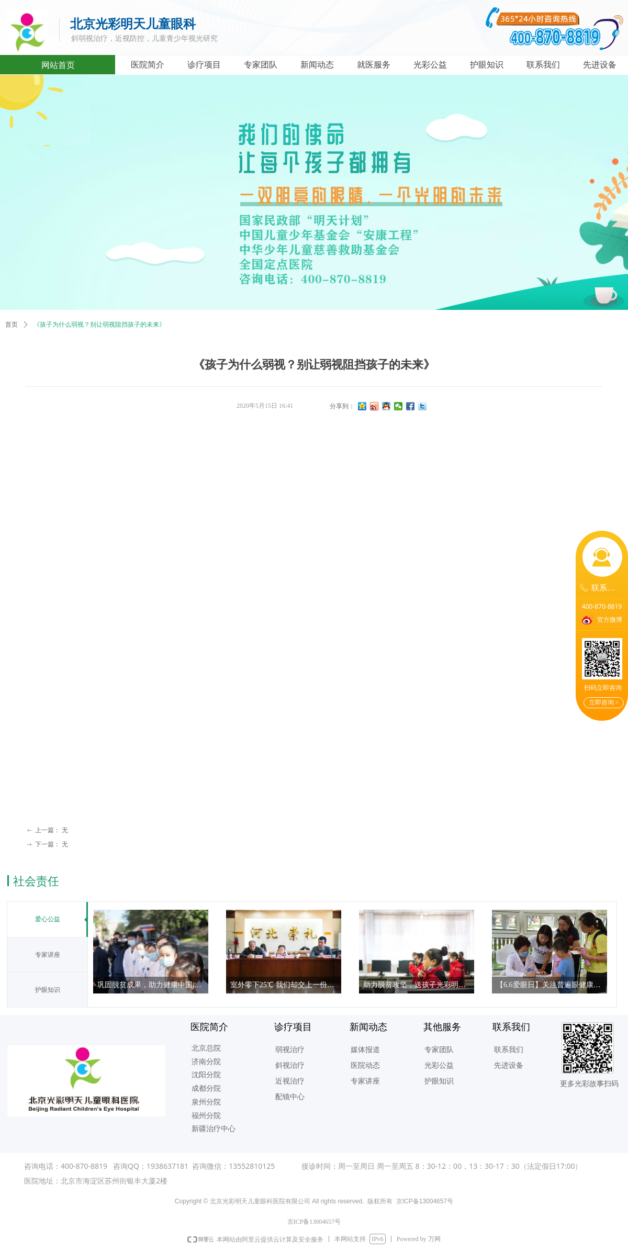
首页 (11, 324)
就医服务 (373, 64)
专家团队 (260, 64)
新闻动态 (317, 64)
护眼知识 (486, 64)
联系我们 (543, 64)
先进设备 (599, 64)
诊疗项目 (204, 64)
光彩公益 (430, 64)
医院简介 (147, 64)
